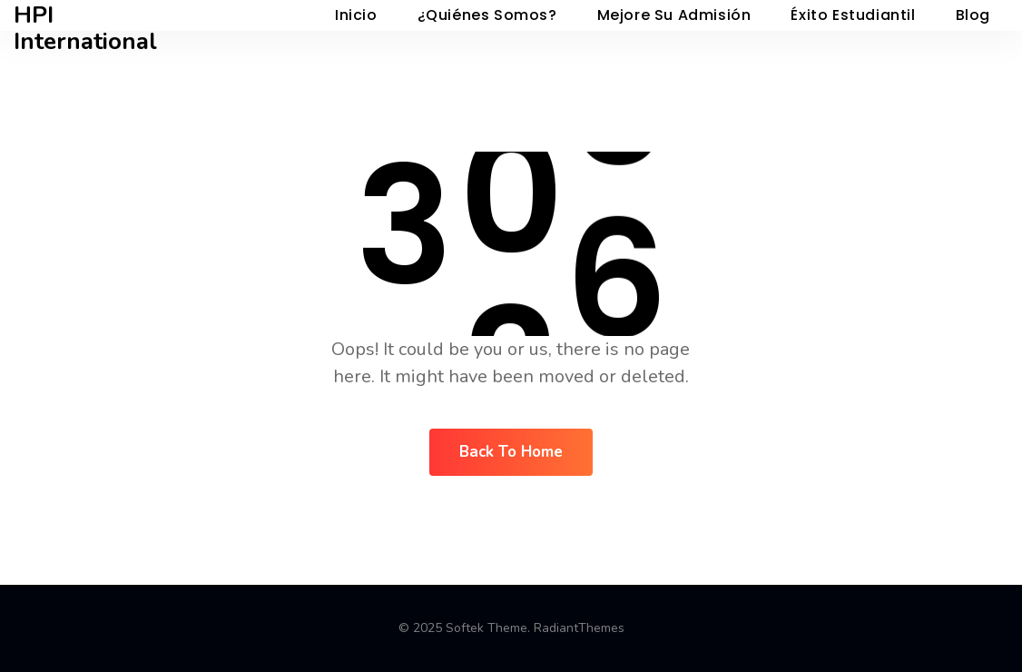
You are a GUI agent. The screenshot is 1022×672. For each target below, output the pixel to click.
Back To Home (511, 451)
